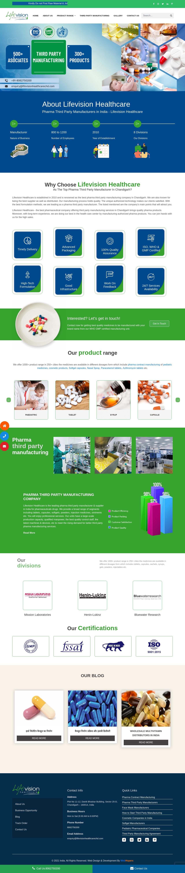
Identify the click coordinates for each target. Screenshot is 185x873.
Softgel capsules (77, 368)
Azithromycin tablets (133, 368)
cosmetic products (58, 368)
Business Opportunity (26, 810)
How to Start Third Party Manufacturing (142, 813)
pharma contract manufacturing (144, 364)
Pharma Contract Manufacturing (138, 797)
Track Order (21, 823)
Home (35, 16)
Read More (29, 533)
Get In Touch (159, 323)
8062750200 (73, 827)
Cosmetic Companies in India (137, 818)
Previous (8, 399)
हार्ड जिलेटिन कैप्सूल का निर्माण (39, 731)
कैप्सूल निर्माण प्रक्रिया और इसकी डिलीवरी (92, 731)
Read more (39, 738)
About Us (20, 804)
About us (48, 16)
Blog (17, 817)
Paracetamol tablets (111, 368)
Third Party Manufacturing (94, 16)
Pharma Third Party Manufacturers (140, 802)
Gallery (118, 16)
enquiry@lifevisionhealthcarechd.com (85, 838)
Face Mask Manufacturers (135, 807)
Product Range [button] (65, 16)
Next (177, 399)
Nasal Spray (93, 368)
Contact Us (133, 16)
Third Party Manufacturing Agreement (141, 833)
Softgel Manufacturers (133, 823)
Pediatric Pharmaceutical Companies (141, 828)
